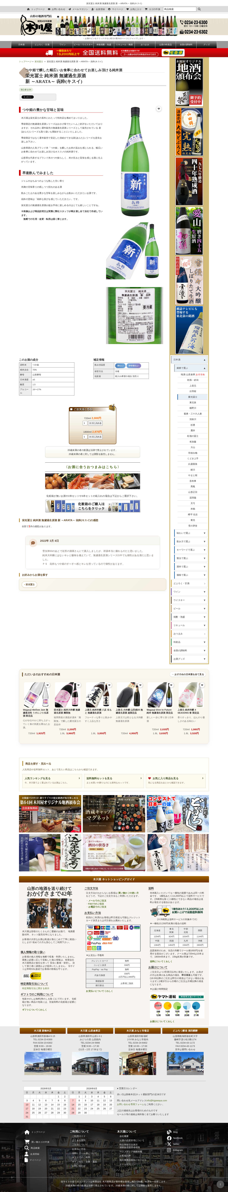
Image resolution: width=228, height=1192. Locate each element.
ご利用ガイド (79, 1136)
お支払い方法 (79, 1149)
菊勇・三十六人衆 (193, 413)
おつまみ (145, 44)
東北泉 (193, 402)
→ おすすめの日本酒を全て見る (188, 674)
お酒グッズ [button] (179, 659)
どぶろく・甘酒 (42, 44)
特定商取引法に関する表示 (35, 988)
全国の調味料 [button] (180, 650)
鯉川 (193, 469)
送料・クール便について (84, 1153)
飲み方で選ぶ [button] (183, 541)
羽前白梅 (192, 453)
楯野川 (193, 408)
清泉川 (193, 419)
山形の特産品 (165, 44)
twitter (173, 1144)
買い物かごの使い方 (128, 893)
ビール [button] (177, 608)
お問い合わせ (56, 9)
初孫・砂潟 (192, 380)
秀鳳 (193, 486)
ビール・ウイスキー (83, 44)
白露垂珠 (192, 464)
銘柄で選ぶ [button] (182, 368)
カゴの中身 (152, 9)
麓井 (193, 430)
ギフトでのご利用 (81, 1157)
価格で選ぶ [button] (182, 575)
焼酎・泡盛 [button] (179, 617)
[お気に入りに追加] (159, 108)
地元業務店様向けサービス (133, 1160)
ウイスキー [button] (179, 600)
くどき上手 (192, 458)
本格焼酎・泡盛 (103, 44)
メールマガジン (78, 9)
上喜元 (193, 385)
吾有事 (193, 481)
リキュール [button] (179, 625)
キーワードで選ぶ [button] (186, 550)
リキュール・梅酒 (124, 44)
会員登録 (98, 9)
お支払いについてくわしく (99, 991)
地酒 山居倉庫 (193, 374)
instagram (175, 1150)
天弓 (193, 503)
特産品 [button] (177, 642)
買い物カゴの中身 (37, 1142)
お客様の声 (125, 1155)
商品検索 (32, 1148)
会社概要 (124, 1136)
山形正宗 (192, 492)
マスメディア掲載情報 (131, 1151)
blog (172, 1132)
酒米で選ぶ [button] (182, 566)
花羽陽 (193, 497)
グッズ (206, 44)
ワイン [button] (177, 591)
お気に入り (134, 9)
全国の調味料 (186, 44)
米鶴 (193, 509)
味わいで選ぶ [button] (183, 533)
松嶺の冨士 (192, 436)
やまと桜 (192, 475)
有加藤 (193, 441)
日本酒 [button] (177, 359)
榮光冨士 (192, 397)
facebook (175, 1138)
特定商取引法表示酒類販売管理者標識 (130, 1146)
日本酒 (21, 44)
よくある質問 (79, 1140)
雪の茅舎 (192, 525)
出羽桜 (193, 391)
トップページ (36, 9)
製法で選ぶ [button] (182, 558)
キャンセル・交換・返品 (84, 1161)
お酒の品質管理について (132, 1140)
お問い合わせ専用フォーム (130, 1104)
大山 (193, 447)
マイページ (115, 9)
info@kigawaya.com (156, 1100)
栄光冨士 (39, 61)
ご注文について (80, 1144)
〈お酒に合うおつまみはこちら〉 (92, 467)
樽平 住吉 (193, 514)
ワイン (63, 44)
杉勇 (193, 425)
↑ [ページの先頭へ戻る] (220, 1184)
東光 (193, 520)
